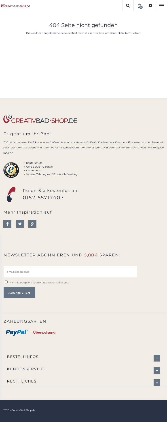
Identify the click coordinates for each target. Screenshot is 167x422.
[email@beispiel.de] (70, 271)
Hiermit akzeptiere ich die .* (39, 282)
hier (101, 33)
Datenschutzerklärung (55, 282)
